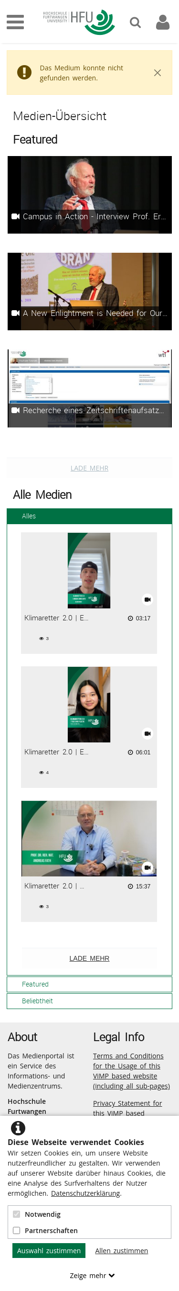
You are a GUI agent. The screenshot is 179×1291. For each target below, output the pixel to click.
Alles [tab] (23, 515)
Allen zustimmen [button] (121, 1250)
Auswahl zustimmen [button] (49, 1250)
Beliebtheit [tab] (32, 1000)
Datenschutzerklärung (85, 1193)
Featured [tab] (30, 983)
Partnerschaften (45, 1230)
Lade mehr (89, 467)
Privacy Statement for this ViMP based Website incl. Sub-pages (130, 1113)
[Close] (157, 72)
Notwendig (37, 1214)
